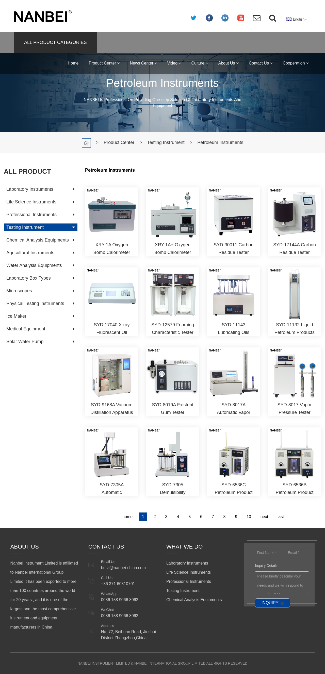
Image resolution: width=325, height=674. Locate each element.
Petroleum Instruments (220, 142)
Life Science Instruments (31, 201)
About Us (228, 63)
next (264, 517)
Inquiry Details (266, 566)
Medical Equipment (25, 328)
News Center (143, 63)
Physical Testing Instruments (35, 303)
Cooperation (295, 63)
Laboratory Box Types (28, 278)
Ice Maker (16, 316)
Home (73, 63)
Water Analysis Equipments (34, 265)
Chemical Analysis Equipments (37, 240)
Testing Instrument (166, 142)
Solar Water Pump (24, 341)
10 (249, 517)
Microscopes (19, 290)
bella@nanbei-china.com (123, 568)
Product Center (104, 63)
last (281, 517)
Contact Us (261, 63)
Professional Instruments (31, 214)
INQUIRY (270, 603)
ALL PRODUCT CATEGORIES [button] (55, 42)
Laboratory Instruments (29, 189)
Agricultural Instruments (30, 252)
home (127, 517)
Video (174, 63)
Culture (199, 63)
